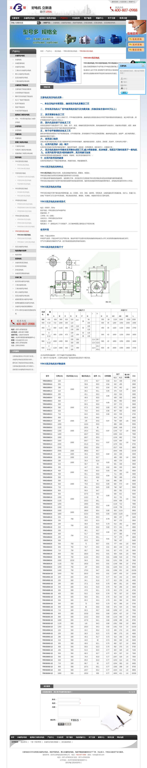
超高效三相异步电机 (47, 18)
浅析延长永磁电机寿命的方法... (24, 369)
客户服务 (88, 18)
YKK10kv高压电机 (23, 168)
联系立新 (123, 18)
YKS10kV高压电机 (23, 196)
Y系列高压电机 (20, 173)
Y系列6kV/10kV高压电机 (26, 177)
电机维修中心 (81, 737)
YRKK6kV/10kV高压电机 (26, 227)
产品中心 (64, 18)
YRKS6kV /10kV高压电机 (26, 242)
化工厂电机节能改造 (22, 100)
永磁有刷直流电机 (21, 263)
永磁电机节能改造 (21, 85)
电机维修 (18, 255)
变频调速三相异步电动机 (24, 153)
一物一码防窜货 (35, 742)
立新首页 (15, 18)
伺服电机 (18, 134)
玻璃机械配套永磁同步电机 (24, 303)
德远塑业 (24, 742)
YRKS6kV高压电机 (24, 235)
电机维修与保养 (20, 251)
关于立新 (111, 18)
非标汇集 (18, 277)
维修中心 (132, 2)
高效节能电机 (78, 23)
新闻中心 (101, 737)
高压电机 (18, 157)
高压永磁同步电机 (21, 247)
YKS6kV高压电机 (23, 192)
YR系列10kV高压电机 (25, 204)
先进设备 (123, 2)
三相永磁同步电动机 (22, 81)
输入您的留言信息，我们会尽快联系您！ (132, 73)
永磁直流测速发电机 (22, 273)
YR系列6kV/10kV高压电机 (26, 208)
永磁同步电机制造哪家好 (24, 306)
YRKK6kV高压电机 (24, 219)
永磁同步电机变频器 (51, 742)
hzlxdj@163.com (22, 340)
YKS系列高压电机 (21, 189)
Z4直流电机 (88, 23)
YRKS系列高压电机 (22, 231)
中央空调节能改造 (21, 111)
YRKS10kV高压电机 (24, 238)
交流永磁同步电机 (21, 78)
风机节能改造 (20, 107)
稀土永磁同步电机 (21, 292)
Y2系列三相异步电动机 (23, 150)
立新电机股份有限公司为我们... (24, 366)
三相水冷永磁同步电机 (23, 70)
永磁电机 (56, 23)
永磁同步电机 (29, 18)
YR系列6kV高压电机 (24, 211)
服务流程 (115, 2)
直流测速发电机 (109, 23)
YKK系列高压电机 (21, 161)
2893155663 (20, 345)
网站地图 (120, 737)
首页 (42, 51)
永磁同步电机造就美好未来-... (23, 359)
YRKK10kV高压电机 (24, 223)
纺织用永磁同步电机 (22, 281)
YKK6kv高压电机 (23, 165)
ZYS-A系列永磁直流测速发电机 (25, 312)
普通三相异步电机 (21, 142)
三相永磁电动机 (20, 285)
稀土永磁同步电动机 (22, 74)
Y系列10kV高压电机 (24, 180)
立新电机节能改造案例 (23, 89)
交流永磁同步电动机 (22, 296)
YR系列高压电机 (21, 200)
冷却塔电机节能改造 (22, 93)
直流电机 (18, 259)
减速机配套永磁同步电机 (24, 299)
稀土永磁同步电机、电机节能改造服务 (74, 752)
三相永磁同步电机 (21, 288)
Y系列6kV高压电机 (24, 184)
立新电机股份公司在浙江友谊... (24, 356)
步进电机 (18, 126)
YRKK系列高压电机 (22, 216)
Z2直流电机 (98, 23)
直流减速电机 (66, 742)
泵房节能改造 (20, 103)
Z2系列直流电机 (21, 266)
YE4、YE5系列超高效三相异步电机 (25, 120)
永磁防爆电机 (20, 63)
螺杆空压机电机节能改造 (24, 96)
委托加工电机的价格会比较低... (24, 363)
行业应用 (76, 18)
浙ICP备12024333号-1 (73, 763)
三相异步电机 (20, 146)
